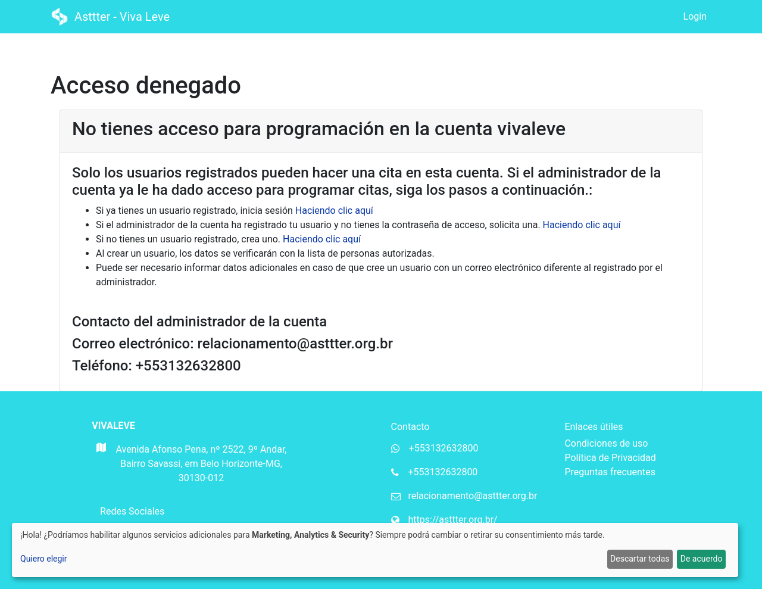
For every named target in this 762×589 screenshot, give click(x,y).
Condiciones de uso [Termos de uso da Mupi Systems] (606, 443)
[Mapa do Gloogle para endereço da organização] (100, 467)
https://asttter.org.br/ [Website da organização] (452, 519)
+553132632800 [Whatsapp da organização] (444, 448)
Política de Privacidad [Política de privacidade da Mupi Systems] (609, 457)
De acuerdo (701, 558)
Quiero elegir (43, 558)
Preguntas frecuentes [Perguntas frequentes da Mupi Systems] (609, 472)
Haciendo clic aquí (334, 210)
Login (695, 16)
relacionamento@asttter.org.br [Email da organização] (472, 495)
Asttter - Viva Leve (112, 17)
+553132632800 (442, 472)
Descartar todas (639, 558)
